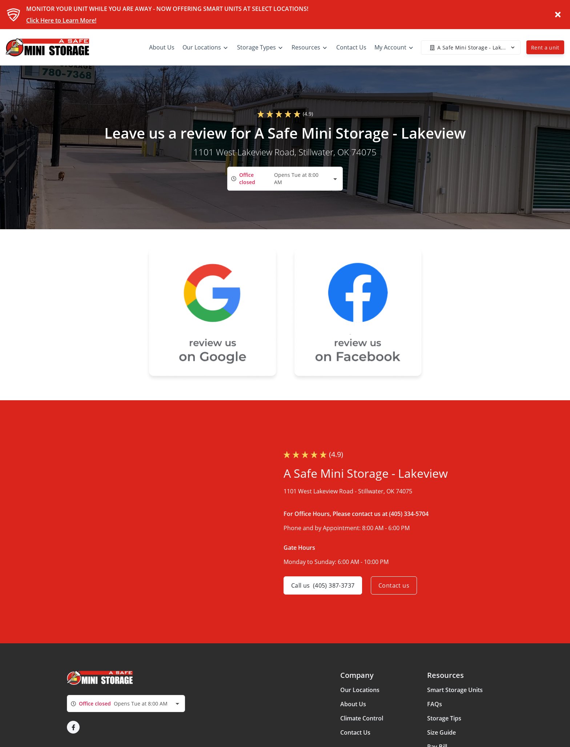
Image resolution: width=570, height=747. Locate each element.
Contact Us (355, 732)
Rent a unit (545, 47)
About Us (353, 704)
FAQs (434, 704)
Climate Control (361, 718)
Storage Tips (444, 718)
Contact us (393, 585)
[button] (73, 727)
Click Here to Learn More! (61, 20)
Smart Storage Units (455, 690)
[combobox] (285, 178)
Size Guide (441, 732)
